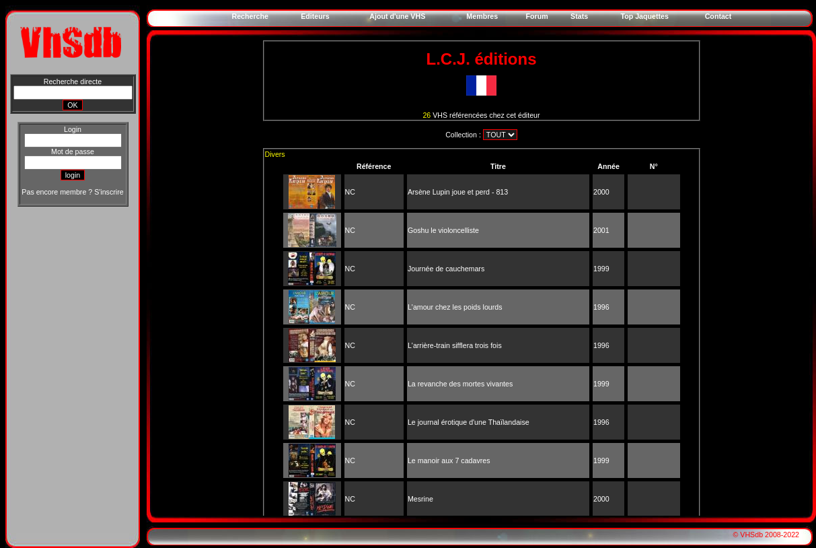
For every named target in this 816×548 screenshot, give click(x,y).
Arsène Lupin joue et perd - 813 (458, 192)
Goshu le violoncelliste (443, 230)
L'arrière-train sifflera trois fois (455, 345)
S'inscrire (108, 192)
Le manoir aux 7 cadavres (449, 460)
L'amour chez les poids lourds (455, 307)
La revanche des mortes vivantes (460, 384)
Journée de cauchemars (446, 269)
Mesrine (420, 499)
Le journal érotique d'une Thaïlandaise (468, 422)
